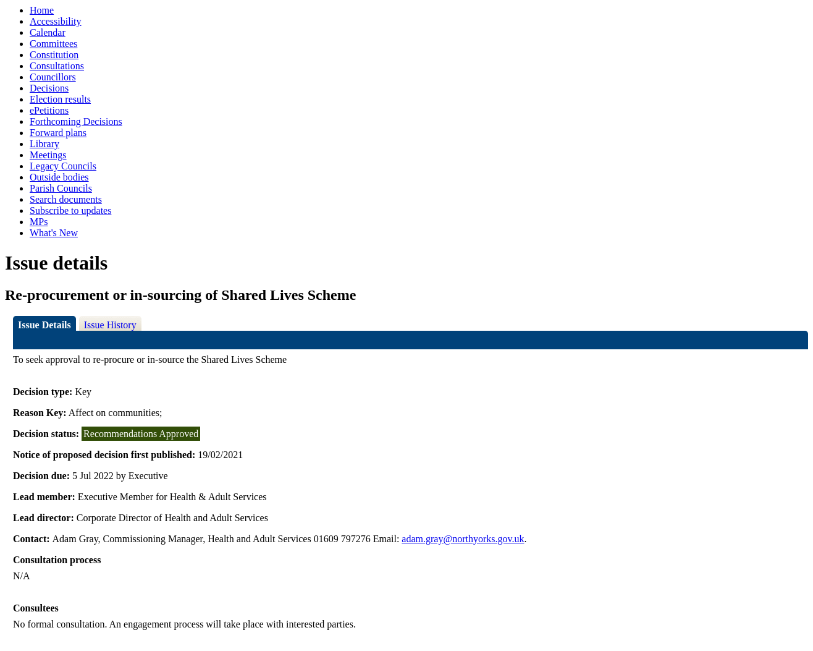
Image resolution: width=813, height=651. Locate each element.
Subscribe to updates (70, 210)
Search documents (66, 199)
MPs (39, 221)
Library (44, 143)
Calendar (47, 32)
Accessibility (56, 21)
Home (42, 10)
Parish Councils (61, 188)
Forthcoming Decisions (76, 121)
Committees (53, 43)
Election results (60, 99)
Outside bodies (59, 177)
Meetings (48, 155)
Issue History (110, 325)
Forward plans (58, 132)
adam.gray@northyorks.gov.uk (463, 539)
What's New (54, 233)
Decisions (49, 88)
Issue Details (44, 325)
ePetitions (49, 110)
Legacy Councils (63, 166)
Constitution (54, 54)
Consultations (57, 66)
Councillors (53, 77)
